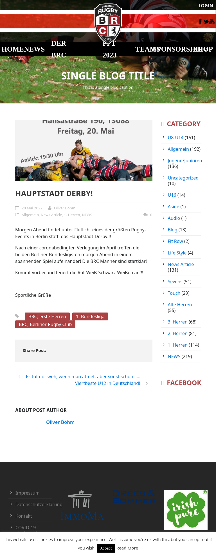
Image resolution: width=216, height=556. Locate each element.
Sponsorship (177, 49)
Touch (174, 293)
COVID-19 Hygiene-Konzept (33, 530)
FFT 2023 (110, 49)
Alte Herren (180, 305)
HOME (13, 49)
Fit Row (175, 241)
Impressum (27, 493)
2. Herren (178, 333)
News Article (51, 214)
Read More (127, 548)
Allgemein (30, 214)
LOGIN (206, 6)
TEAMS (147, 49)
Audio (174, 218)
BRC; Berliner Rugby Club (45, 324)
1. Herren (72, 214)
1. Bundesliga (90, 316)
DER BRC (58, 49)
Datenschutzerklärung (38, 504)
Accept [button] (106, 548)
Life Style (177, 253)
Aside (173, 206)
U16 (172, 195)
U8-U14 (176, 137)
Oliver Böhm (64, 208)
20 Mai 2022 (32, 208)
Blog (172, 230)
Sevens (175, 281)
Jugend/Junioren (185, 161)
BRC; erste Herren (47, 316)
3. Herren (178, 322)
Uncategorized (183, 178)
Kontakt (23, 516)
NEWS (34, 49)
